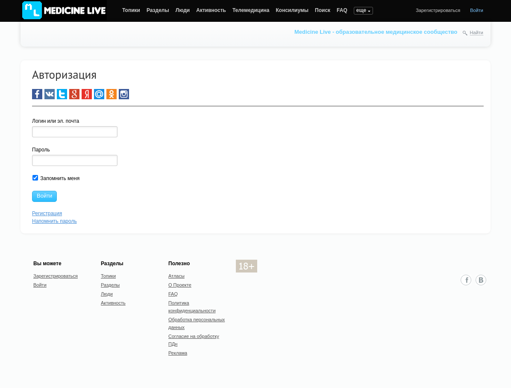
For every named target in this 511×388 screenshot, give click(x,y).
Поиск (322, 10)
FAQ (342, 10)
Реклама (177, 352)
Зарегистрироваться (438, 10)
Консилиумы (292, 10)
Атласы (176, 275)
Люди (183, 10)
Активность (211, 10)
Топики (131, 10)
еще (361, 10)
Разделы (158, 10)
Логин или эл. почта (55, 121)
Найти (476, 32)
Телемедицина (251, 10)
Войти (476, 10)
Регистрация (47, 213)
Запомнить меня (55, 178)
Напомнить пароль (54, 221)
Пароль (41, 150)
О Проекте (179, 284)
